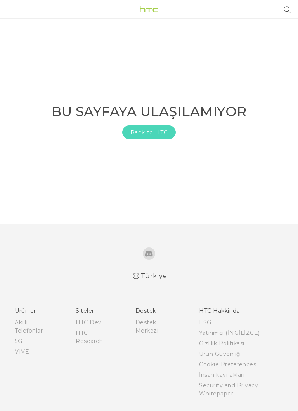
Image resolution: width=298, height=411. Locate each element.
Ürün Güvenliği (220, 353)
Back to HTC (149, 132)
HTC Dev (89, 322)
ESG (205, 322)
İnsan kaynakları (221, 374)
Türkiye (154, 276)
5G (18, 341)
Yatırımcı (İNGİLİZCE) (229, 332)
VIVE (22, 351)
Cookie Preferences (227, 364)
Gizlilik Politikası (221, 343)
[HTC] (149, 9)
